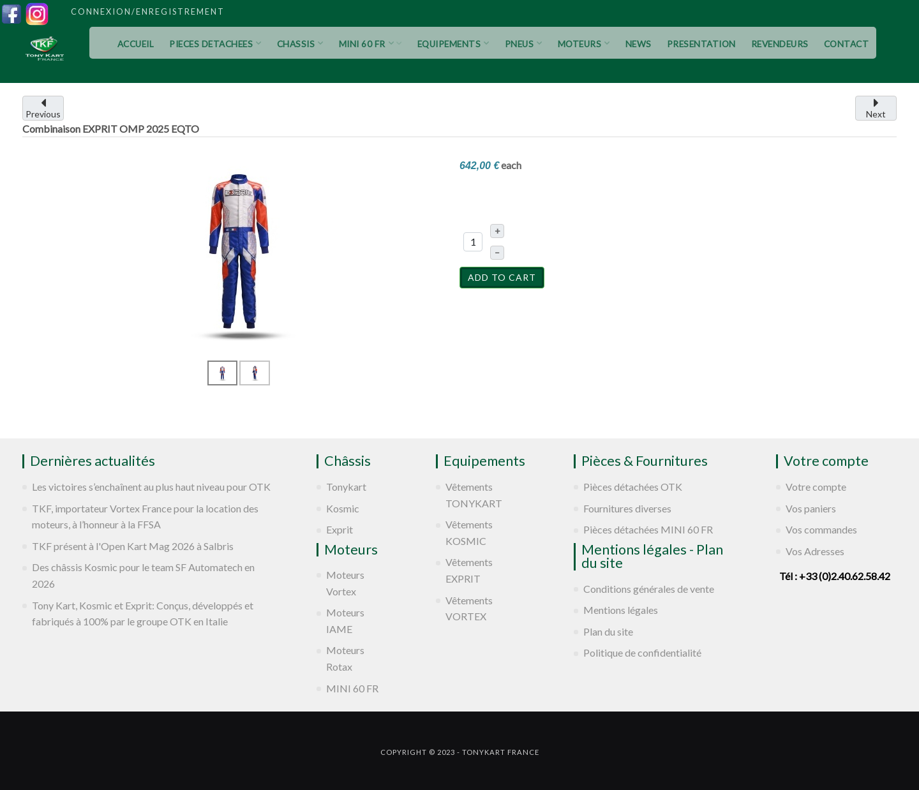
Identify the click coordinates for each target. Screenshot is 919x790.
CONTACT (846, 44)
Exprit (339, 529)
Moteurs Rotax (345, 658)
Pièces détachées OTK (632, 487)
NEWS (638, 44)
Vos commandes (821, 529)
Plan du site (608, 631)
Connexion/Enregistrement (148, 11)
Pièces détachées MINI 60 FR (648, 529)
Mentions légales (620, 610)
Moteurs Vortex (345, 583)
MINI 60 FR (370, 44)
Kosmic (342, 508)
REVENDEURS (780, 44)
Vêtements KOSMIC (469, 532)
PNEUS (523, 44)
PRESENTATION (701, 44)
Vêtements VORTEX (469, 608)
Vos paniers (811, 508)
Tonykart (346, 487)
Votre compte (816, 487)
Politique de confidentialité (642, 652)
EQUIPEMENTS (453, 44)
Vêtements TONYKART (473, 495)
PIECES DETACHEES (215, 44)
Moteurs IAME (345, 620)
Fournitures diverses (627, 508)
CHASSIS (300, 44)
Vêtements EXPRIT (469, 570)
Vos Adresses (815, 551)
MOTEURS (584, 44)
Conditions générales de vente (648, 589)
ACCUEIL (135, 44)
